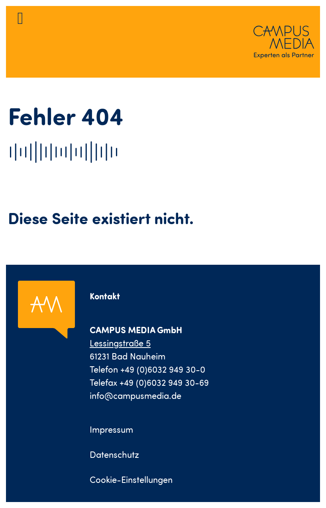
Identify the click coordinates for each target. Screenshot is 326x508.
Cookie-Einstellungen (131, 479)
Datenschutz (114, 454)
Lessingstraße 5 (120, 343)
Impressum (111, 429)
